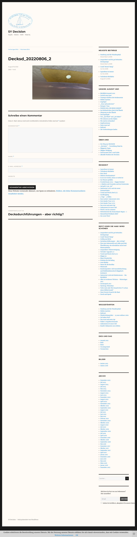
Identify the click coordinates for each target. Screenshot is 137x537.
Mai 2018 (103, 444)
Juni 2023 (103, 395)
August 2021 (104, 410)
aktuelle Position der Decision (109, 155)
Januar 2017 (104, 455)
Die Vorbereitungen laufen (108, 129)
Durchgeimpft (104, 114)
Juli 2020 (103, 427)
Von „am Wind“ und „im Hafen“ (110, 117)
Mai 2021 (103, 416)
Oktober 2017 (104, 448)
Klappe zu (103, 256)
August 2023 (104, 393)
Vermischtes (104, 349)
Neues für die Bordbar (107, 264)
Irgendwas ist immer (107, 72)
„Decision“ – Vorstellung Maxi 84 (111, 146)
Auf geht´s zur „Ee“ (106, 186)
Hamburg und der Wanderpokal (110, 55)
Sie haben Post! (105, 317)
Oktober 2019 (104, 429)
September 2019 (105, 431)
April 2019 (103, 435)
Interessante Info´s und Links (109, 152)
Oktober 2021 (104, 406)
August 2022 (104, 399)
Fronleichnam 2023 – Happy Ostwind (112, 182)
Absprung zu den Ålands (108, 112)
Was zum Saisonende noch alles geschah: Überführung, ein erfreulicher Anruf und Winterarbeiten (113, 245)
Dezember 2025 (105, 380)
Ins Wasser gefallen (106, 180)
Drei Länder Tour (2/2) (107, 203)
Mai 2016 (103, 461)
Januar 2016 (104, 465)
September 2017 (105, 450)
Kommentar (13, 126)
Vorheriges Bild (13, 49)
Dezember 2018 (105, 438)
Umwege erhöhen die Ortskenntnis (111, 97)
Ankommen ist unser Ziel (108, 207)
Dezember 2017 (105, 446)
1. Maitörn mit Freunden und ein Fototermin (114, 184)
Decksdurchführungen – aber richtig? (112, 241)
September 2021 (105, 408)
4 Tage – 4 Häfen (105, 197)
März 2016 (103, 463)
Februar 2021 (104, 418)
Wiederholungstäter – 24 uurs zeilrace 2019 (114, 315)
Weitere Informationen (64, 535)
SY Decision (16, 31)
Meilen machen (105, 100)
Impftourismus (105, 123)
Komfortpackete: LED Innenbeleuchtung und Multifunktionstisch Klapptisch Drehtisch (113, 271)
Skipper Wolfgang (106, 150)
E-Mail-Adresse (15, 166)
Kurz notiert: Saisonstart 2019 (110, 199)
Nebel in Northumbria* (107, 176)
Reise (102, 345)
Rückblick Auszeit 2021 (107, 93)
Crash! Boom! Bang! (106, 67)
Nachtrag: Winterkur (107, 286)
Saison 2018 (104, 366)
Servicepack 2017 (105, 284)
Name (11, 156)
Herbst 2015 (104, 363)
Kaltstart (103, 127)
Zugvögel (103, 102)
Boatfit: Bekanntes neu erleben (110, 326)
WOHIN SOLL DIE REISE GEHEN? (110, 108)
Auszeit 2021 (104, 340)
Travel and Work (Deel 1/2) (109, 193)
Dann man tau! (105, 125)
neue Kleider (104, 262)
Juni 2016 (103, 459)
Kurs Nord (103, 173)
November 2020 (105, 421)
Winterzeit (103, 267)
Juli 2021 (103, 412)
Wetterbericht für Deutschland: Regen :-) (113, 212)
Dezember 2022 (105, 397)
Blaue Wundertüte (106, 258)
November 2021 (105, 404)
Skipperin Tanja (105, 148)
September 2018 (105, 442)
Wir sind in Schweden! (107, 121)
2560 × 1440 (12, 69)
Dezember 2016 (105, 457)
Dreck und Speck (105, 294)
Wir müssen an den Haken (108, 119)
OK (77, 535)
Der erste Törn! (105, 216)
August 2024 (104, 384)
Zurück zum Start (106, 95)
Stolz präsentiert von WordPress (28, 520)
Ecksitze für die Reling (107, 260)
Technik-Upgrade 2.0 (107, 252)
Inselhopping (104, 195)
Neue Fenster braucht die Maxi (110, 292)
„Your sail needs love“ (107, 104)
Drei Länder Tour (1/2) (107, 201)
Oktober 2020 (104, 423)
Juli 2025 (103, 382)
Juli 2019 (103, 433)
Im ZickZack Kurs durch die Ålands (111, 110)
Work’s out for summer (107, 210)
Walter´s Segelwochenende (109, 322)
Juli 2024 (103, 387)
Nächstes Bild (25, 49)
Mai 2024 (103, 389)
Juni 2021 (103, 414)
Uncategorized (105, 347)
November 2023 (105, 391)
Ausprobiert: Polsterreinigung (110, 250)
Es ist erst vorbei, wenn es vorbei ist (111, 178)
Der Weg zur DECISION (107, 144)
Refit (101, 342)
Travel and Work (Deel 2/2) (109, 254)
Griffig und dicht (105, 239)
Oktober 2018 (104, 440)
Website (11, 176)
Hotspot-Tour (105, 106)
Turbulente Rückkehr (107, 77)
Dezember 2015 (105, 467)
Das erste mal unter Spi (107, 205)
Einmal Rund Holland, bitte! (109, 214)
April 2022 (103, 401)
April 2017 (103, 452)
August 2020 (104, 425)
